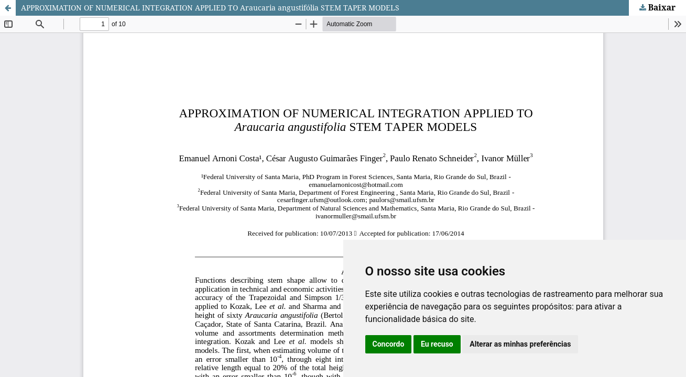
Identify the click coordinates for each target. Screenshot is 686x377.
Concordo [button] (389, 344)
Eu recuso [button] (437, 344)
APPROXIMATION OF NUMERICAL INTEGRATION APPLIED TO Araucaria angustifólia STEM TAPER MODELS (210, 8)
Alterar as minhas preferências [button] (520, 344)
